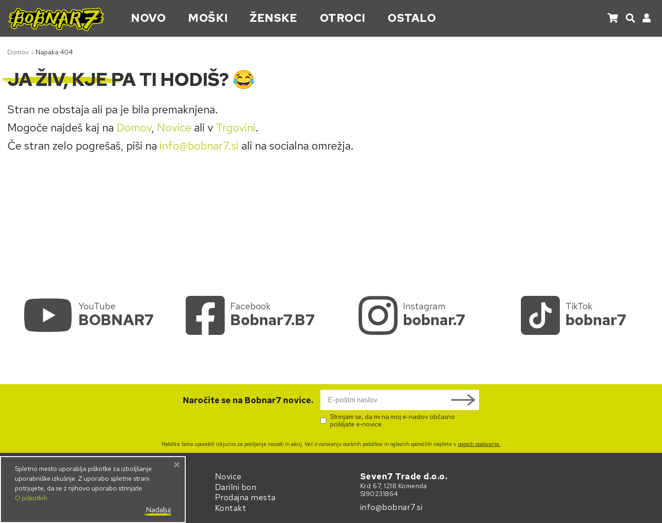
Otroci (342, 18)
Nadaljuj (158, 510)
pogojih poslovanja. (479, 444)
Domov (18, 52)
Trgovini (235, 127)
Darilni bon (235, 487)
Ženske (273, 18)
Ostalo (412, 18)
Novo (148, 18)
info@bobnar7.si (199, 145)
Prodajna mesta (245, 497)
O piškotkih (31, 498)
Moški (207, 18)
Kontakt (230, 508)
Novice (174, 127)
